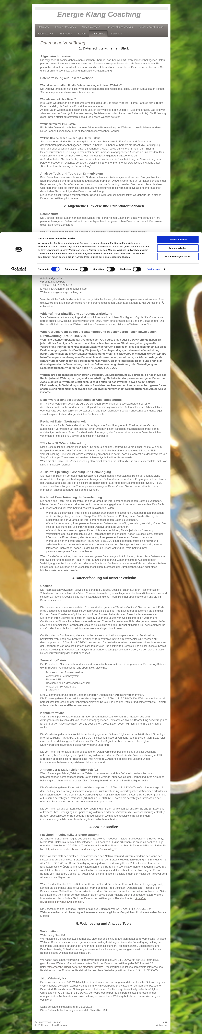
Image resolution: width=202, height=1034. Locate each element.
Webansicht (161, 1025)
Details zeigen (153, 37)
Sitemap (57, 1022)
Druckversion (43, 1022)
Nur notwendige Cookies (178, 24)
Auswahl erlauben (178, 15)
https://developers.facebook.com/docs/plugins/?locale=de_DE (81, 849)
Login (164, 1022)
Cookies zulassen (178, 7)
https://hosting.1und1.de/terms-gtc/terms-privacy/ (75, 967)
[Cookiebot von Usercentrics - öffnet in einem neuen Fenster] (18, 37)
